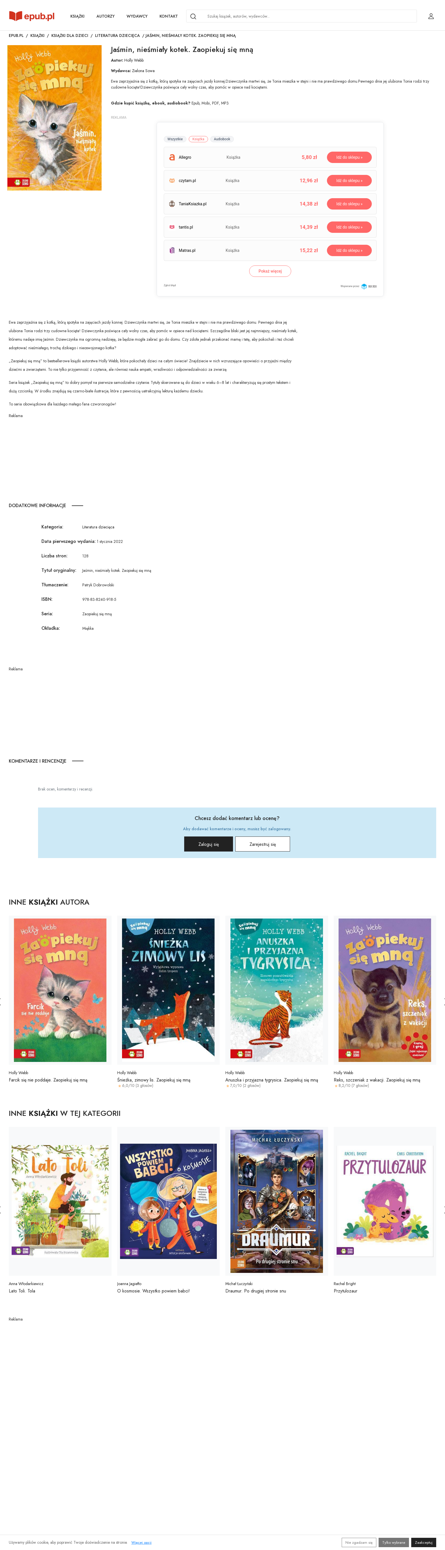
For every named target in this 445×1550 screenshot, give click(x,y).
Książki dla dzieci (69, 35)
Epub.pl (16, 35)
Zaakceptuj (424, 1542)
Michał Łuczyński (239, 1284)
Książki (77, 16)
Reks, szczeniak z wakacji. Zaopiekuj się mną (377, 1080)
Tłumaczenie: (54, 584)
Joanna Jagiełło (129, 1284)
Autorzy (105, 16)
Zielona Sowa (143, 71)
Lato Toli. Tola (22, 1291)
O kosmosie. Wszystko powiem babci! (153, 1291)
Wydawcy (137, 16)
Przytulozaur (345, 1291)
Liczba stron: (54, 555)
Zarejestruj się (263, 844)
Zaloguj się (208, 844)
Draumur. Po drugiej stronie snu (255, 1291)
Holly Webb (134, 60)
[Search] (193, 16)
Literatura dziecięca (117, 35)
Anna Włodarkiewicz (26, 1284)
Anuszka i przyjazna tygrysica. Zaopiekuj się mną (271, 1080)
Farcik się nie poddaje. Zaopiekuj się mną (48, 1080)
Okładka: (50, 628)
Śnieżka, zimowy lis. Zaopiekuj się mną (153, 1080)
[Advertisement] (154, 458)
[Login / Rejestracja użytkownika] (431, 16)
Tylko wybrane (393, 1542)
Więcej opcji (141, 1542)
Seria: (47, 613)
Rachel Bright (345, 1284)
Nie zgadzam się (359, 1542)
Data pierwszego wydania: (68, 541)
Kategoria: (52, 527)
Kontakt (168, 16)
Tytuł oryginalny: (58, 570)
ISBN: (47, 599)
